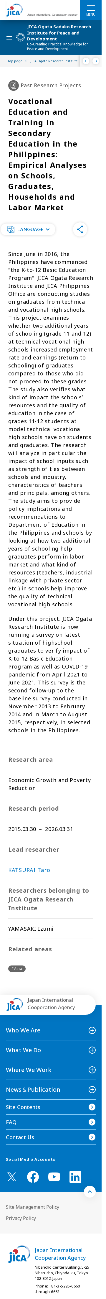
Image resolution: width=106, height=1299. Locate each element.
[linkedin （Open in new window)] (75, 1177)
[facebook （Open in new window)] (33, 1177)
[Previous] (86, 61)
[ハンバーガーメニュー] (91, 7)
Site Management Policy (32, 1207)
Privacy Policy (21, 1218)
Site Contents (23, 1107)
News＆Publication (33, 1089)
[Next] (96, 61)
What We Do (23, 1050)
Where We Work (29, 1070)
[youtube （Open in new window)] (54, 1176)
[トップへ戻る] (90, 1192)
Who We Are (23, 1030)
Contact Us (20, 1137)
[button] (28, 229)
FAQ (11, 1122)
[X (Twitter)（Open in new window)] (12, 1177)
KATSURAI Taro (29, 869)
